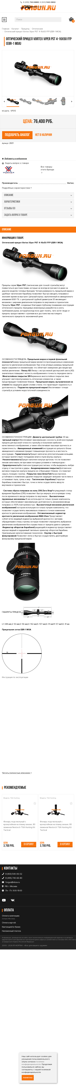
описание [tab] (38, 195)
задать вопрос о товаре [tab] (38, 215)
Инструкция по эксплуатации (15, 677)
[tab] (17, 188)
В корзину (29, 844)
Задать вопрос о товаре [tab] (16, 163)
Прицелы (25, 29)
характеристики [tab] (38, 201)
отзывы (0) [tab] (38, 208)
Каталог (15, 29)
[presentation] (4, 101)
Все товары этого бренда (47, 170)
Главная (5, 29)
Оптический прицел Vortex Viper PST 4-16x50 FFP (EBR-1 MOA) (32, 31)
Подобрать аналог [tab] (17, 135)
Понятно (27, 1078)
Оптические (37, 29)
